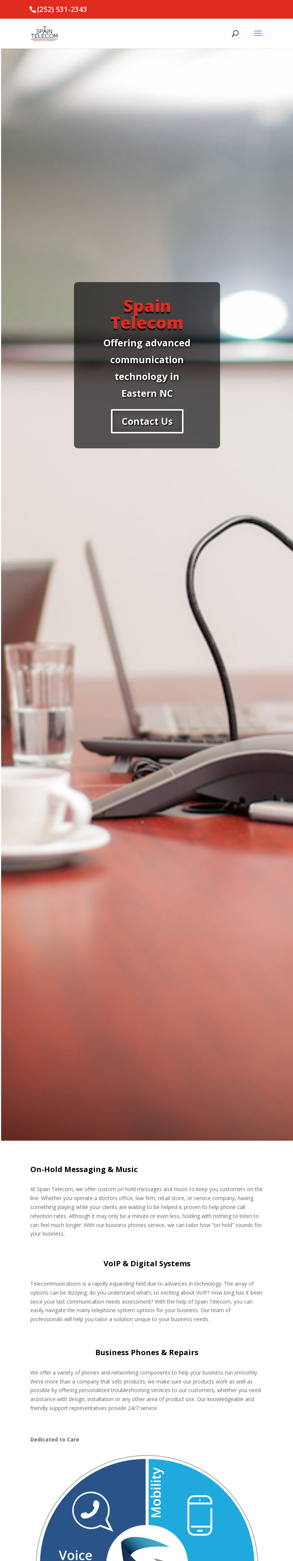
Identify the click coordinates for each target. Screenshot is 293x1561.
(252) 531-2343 (62, 9)
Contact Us (147, 421)
